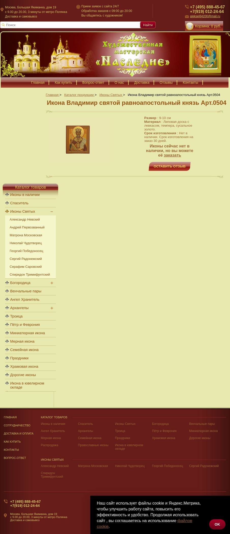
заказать (172, 155)
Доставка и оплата (19, 433)
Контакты (11, 449)
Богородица (20, 283)
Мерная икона (22, 341)
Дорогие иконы (23, 375)
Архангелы (19, 308)
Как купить (12, 441)
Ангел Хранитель (24, 299)
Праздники (19, 358)
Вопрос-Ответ (15, 457)
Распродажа (49, 445)
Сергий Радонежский (26, 259)
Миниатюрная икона (27, 333)
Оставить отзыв (170, 166)
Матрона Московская (26, 235)
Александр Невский (25, 219)
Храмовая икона (24, 366)
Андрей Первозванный (27, 227)
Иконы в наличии (25, 195)
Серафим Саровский (26, 267)
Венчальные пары (25, 291)
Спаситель (19, 203)
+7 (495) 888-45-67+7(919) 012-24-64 (25, 503)
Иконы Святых (22, 211)
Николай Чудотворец (26, 243)
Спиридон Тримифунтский (30, 274)
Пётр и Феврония (25, 325)
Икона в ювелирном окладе (27, 385)
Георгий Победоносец (26, 251)
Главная (10, 417)
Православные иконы (93, 445)
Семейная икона (24, 350)
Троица (16, 316)
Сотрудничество (17, 425)
